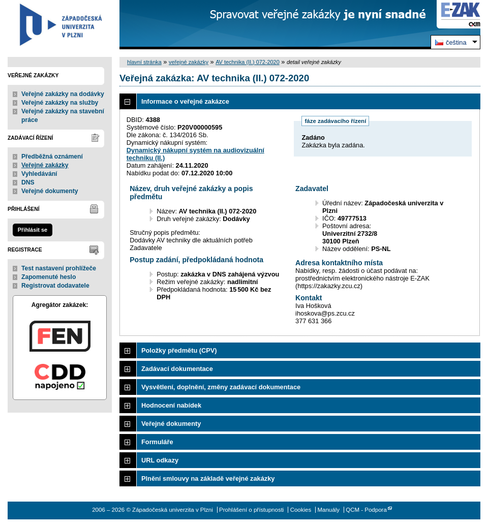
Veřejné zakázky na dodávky (62, 94)
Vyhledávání (39, 173)
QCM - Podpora (366, 510)
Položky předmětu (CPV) (179, 350)
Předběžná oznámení (52, 156)
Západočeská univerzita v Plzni (59, 24)
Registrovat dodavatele (55, 285)
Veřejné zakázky (45, 165)
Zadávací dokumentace (177, 369)
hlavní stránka (144, 62)
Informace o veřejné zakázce (185, 101)
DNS (28, 182)
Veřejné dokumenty (49, 191)
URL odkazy (159, 460)
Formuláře (157, 442)
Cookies (301, 510)
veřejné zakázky (188, 62)
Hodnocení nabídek (171, 405)
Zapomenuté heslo (48, 277)
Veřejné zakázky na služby (59, 102)
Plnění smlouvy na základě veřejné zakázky (207, 478)
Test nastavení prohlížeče (58, 268)
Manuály (328, 510)
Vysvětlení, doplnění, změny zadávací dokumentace (220, 387)
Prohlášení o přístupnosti (251, 510)
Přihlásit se (32, 230)
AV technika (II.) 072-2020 (248, 62)
